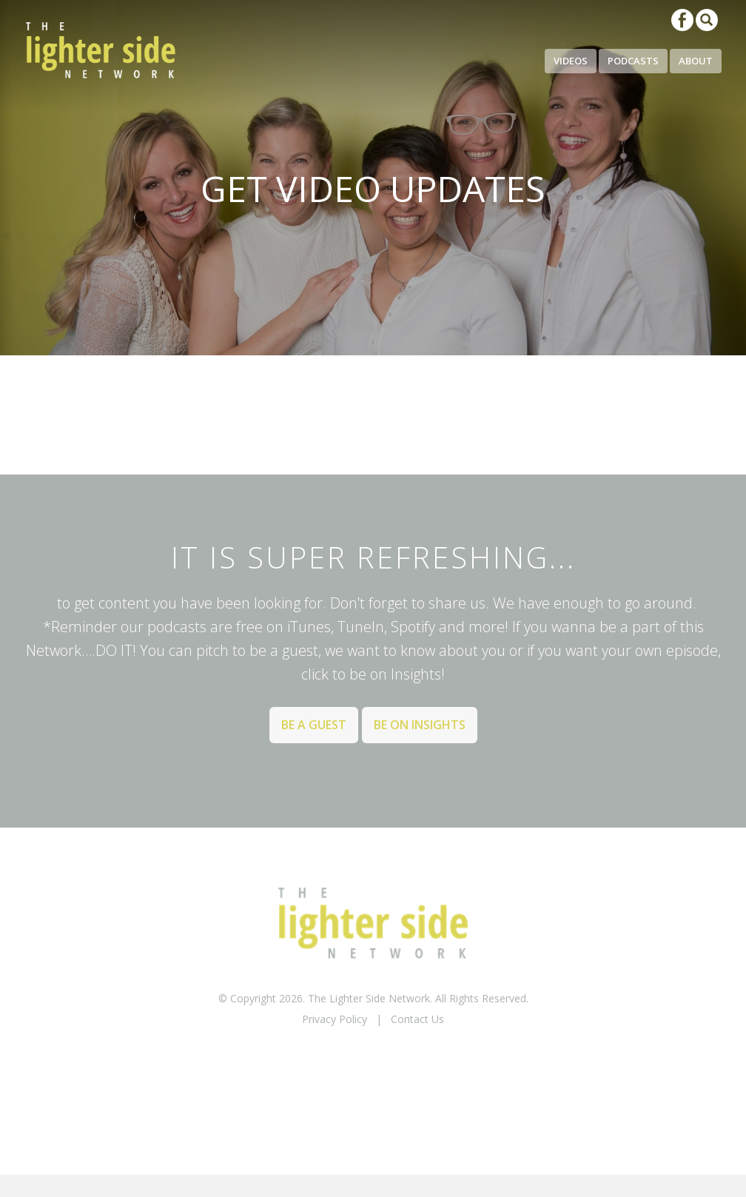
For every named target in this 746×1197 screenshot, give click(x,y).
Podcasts (633, 60)
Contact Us (417, 1019)
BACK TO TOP (373, 1057)
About (696, 60)
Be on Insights (420, 725)
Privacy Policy (334, 1019)
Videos (571, 60)
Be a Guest (313, 725)
